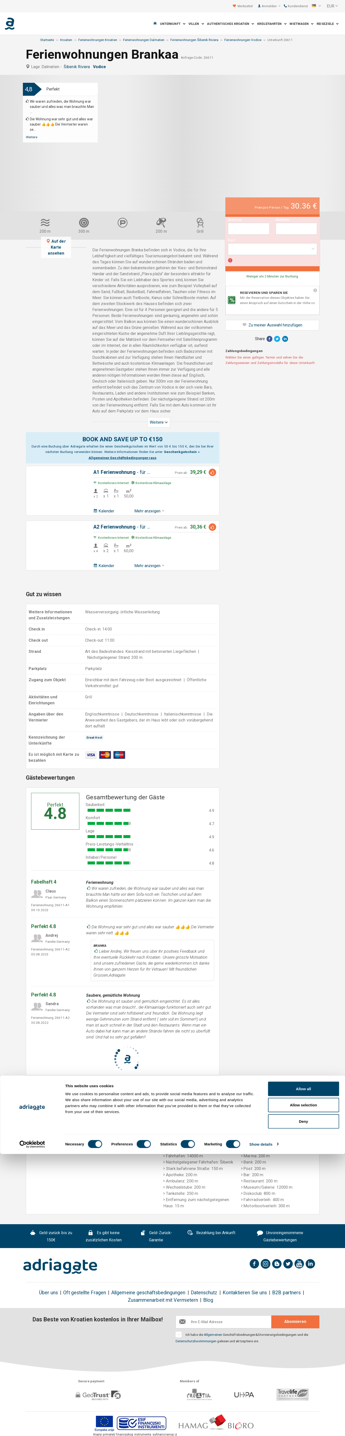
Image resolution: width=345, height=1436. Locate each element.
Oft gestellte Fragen (84, 1293)
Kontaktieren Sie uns (245, 1293)
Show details (261, 1426)
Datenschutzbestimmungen (196, 1341)
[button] (316, 6)
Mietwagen (301, 24)
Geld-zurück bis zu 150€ (51, 1236)
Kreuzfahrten (271, 24)
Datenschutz (204, 1293)
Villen (196, 24)
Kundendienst (296, 6)
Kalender (103, 511)
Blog (208, 1300)
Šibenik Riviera (78, 66)
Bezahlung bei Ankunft (211, 1233)
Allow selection (303, 1387)
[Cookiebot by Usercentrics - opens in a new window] (32, 1426)
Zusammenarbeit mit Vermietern (163, 1300)
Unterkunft (172, 24)
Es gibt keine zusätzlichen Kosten (104, 1236)
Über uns (48, 1293)
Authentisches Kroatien (230, 24)
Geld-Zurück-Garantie (156, 1236)
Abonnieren (295, 1321)
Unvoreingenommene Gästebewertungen (280, 1236)
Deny (303, 1403)
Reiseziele (328, 24)
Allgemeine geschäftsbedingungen (148, 1293)
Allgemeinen (213, 1335)
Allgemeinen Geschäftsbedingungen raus (122, 458)
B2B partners (286, 1293)
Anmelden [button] (271, 6)
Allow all (303, 1371)
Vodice (100, 66)
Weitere (32, 137)
